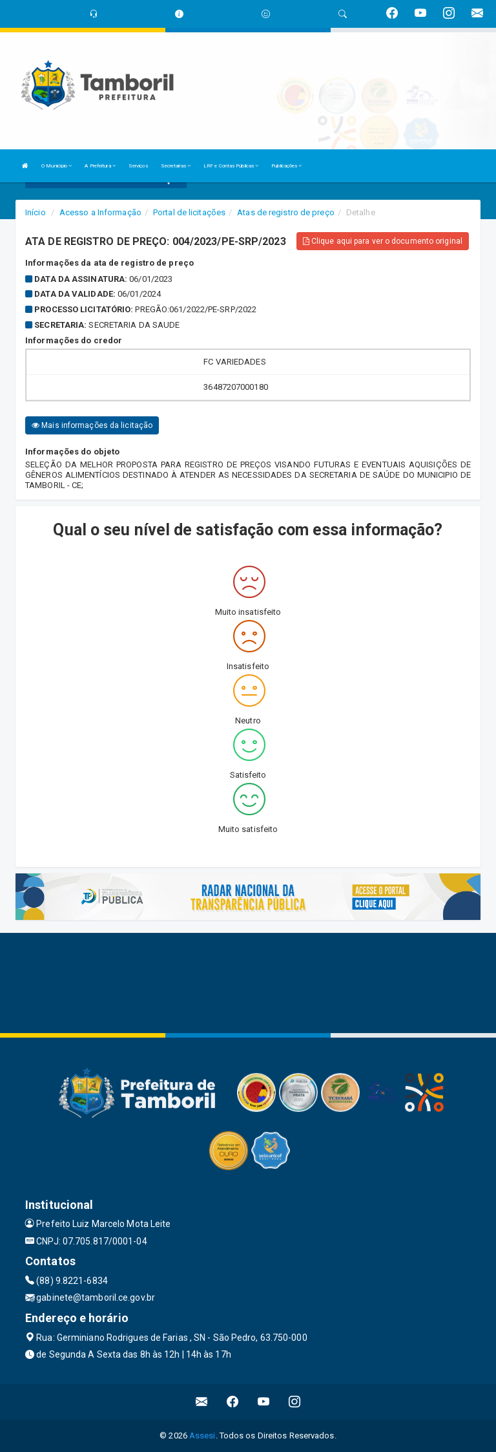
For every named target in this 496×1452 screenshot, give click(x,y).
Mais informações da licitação (92, 425)
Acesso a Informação (100, 212)
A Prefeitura (100, 166)
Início (35, 212)
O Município (56, 166)
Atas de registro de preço (286, 212)
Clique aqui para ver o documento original (382, 241)
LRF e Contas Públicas (230, 166)
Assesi (202, 1435)
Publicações (286, 166)
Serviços (138, 166)
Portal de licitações (189, 212)
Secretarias (176, 166)
